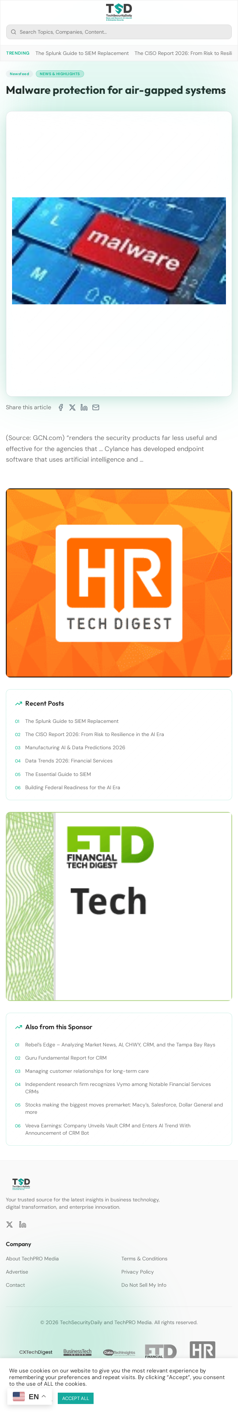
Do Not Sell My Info (143, 1285)
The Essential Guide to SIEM (58, 774)
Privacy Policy (137, 1271)
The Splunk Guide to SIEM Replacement (82, 53)
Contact (15, 1285)
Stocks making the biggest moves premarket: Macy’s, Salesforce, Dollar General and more (124, 1108)
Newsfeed (19, 73)
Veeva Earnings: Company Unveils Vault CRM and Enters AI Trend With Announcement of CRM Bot (107, 1129)
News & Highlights (60, 73)
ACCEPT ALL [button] (75, 1398)
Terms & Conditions (144, 1258)
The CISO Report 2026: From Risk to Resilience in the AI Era (94, 734)
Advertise (17, 1271)
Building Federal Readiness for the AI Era (72, 787)
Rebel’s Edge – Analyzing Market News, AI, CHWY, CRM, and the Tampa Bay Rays (120, 1044)
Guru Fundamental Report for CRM (66, 1057)
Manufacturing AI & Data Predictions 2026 (75, 747)
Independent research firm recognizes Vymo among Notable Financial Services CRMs (118, 1088)
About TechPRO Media (32, 1258)
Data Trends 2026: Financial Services (69, 760)
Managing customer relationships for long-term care (87, 1071)
